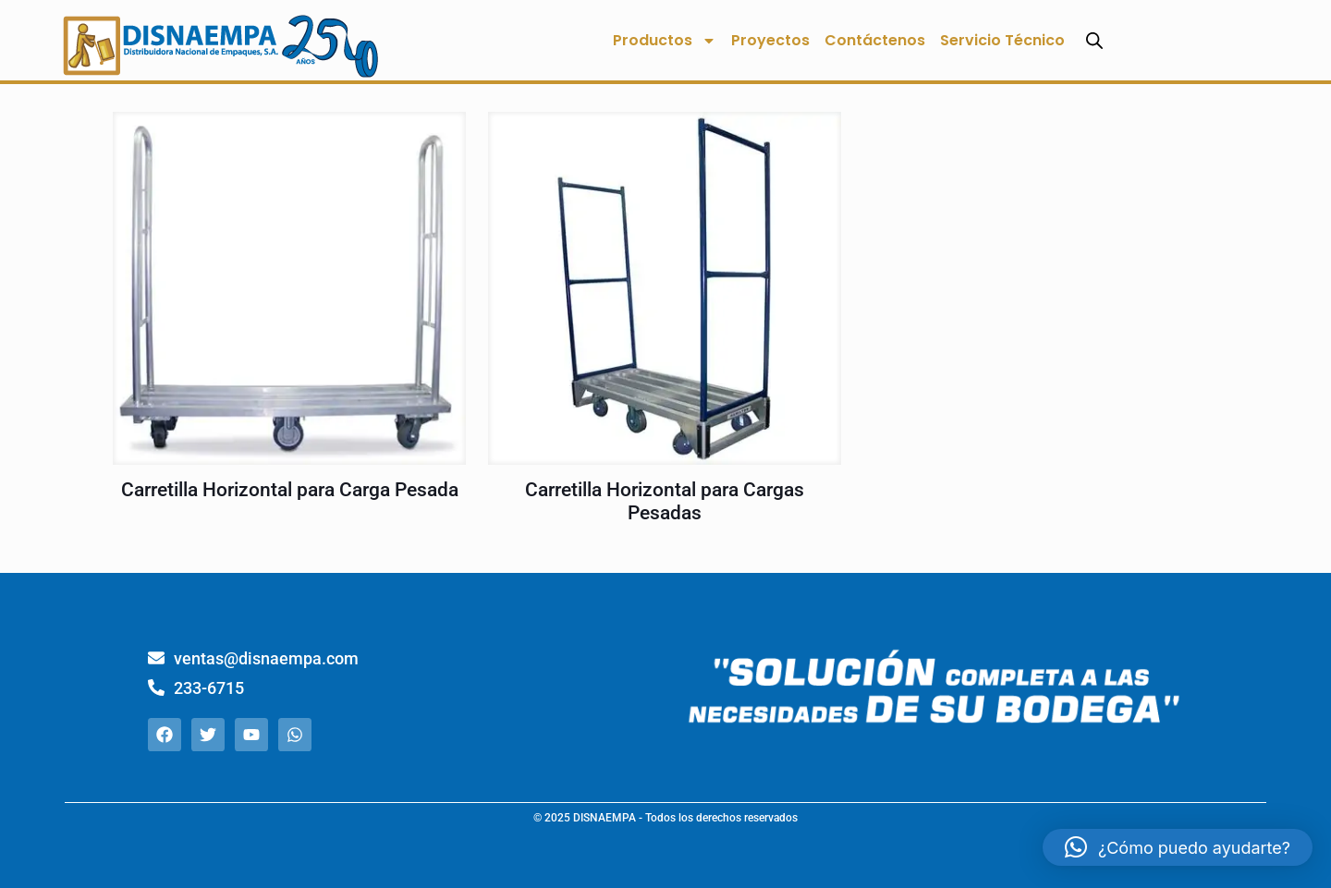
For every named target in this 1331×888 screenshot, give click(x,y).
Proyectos (770, 40)
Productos (664, 40)
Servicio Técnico (1002, 40)
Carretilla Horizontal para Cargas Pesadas (664, 501)
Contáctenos (874, 40)
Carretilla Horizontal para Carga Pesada (289, 490)
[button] (1178, 847)
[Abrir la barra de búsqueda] (1094, 40)
